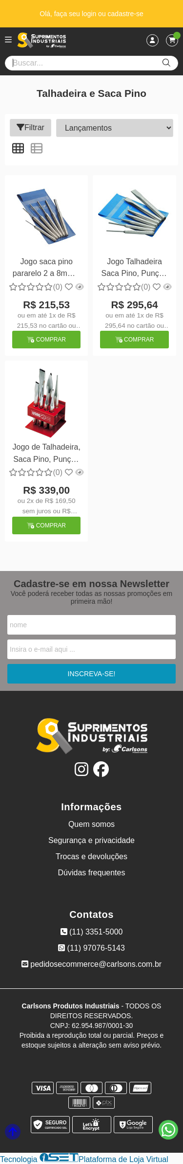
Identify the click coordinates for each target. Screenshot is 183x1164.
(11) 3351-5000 (92, 932)
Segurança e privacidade (91, 840)
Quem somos (91, 824)
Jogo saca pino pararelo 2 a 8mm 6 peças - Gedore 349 (47, 268)
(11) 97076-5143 (91, 948)
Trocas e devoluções (91, 856)
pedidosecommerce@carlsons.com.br (91, 964)
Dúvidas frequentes (91, 872)
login (90, 14)
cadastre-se (125, 14)
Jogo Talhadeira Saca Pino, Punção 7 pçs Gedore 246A (134, 268)
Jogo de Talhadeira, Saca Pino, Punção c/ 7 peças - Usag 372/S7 (47, 454)
